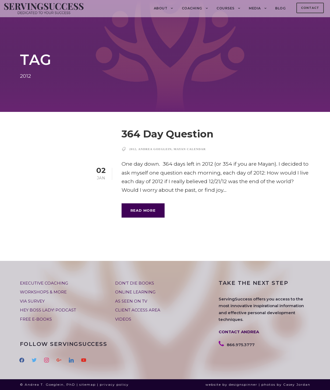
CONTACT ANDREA (239, 331)
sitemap (87, 384)
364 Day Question (168, 134)
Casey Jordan (296, 384)
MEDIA (255, 8)
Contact (310, 8)
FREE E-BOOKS (36, 319)
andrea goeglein (155, 149)
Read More (143, 210)
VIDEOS (123, 319)
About (161, 8)
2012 (132, 149)
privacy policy (114, 384)
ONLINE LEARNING (135, 292)
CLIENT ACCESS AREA (137, 310)
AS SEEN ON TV (131, 301)
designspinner (243, 384)
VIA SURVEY (32, 301)
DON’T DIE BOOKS (134, 283)
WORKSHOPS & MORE (43, 292)
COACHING (192, 8)
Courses (226, 8)
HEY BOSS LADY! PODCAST (48, 310)
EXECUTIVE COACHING (44, 283)
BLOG (280, 8)
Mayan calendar (190, 149)
